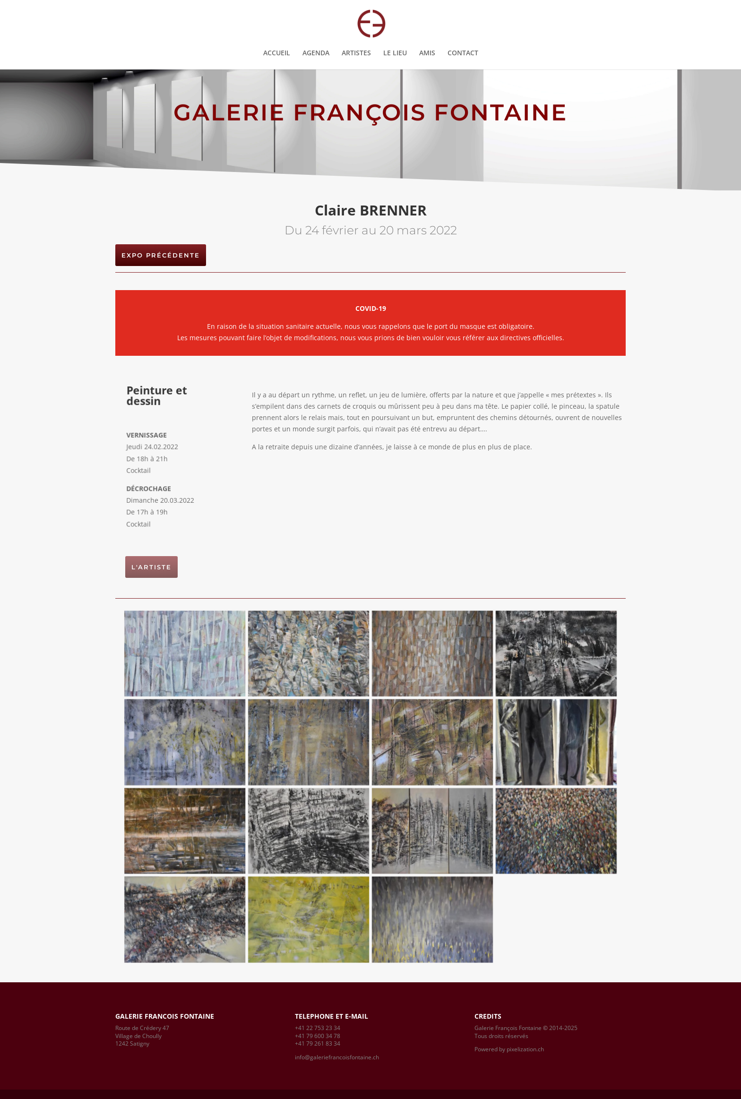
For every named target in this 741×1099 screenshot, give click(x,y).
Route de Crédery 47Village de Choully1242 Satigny (142, 1036)
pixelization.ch (525, 1049)
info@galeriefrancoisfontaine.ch (337, 1057)
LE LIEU (395, 53)
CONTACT (463, 53)
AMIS (427, 53)
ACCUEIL (276, 53)
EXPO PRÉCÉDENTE (160, 255)
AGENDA (315, 53)
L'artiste (151, 567)
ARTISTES (356, 53)
